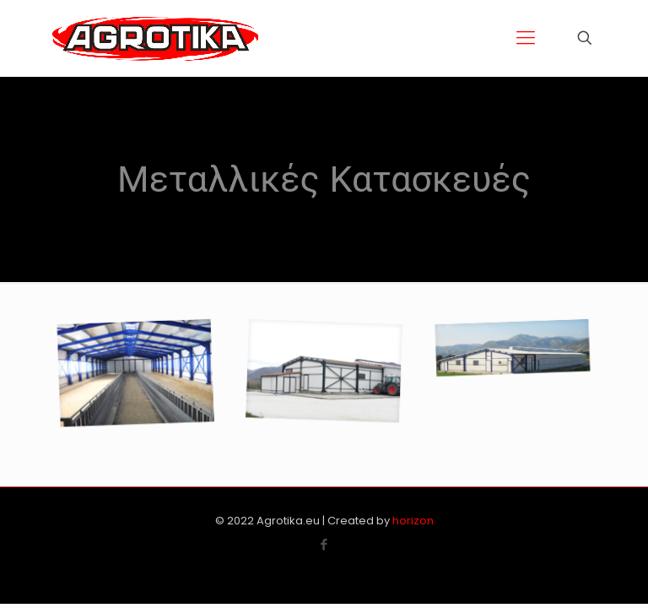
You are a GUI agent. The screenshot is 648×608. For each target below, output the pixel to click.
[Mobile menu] (525, 38)
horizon (413, 521)
